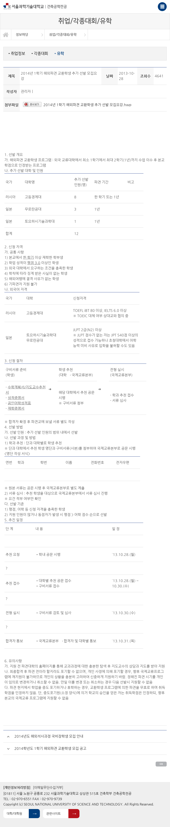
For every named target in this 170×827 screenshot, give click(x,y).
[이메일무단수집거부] (48, 787)
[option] (28, 34)
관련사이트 (53, 813)
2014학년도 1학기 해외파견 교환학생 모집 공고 (50, 748)
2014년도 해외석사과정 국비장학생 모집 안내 (48, 736)
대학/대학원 (14, 813)
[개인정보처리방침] (16, 787)
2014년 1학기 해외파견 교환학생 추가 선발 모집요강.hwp (87, 105)
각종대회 (40, 53)
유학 (59, 53)
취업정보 (17, 53)
